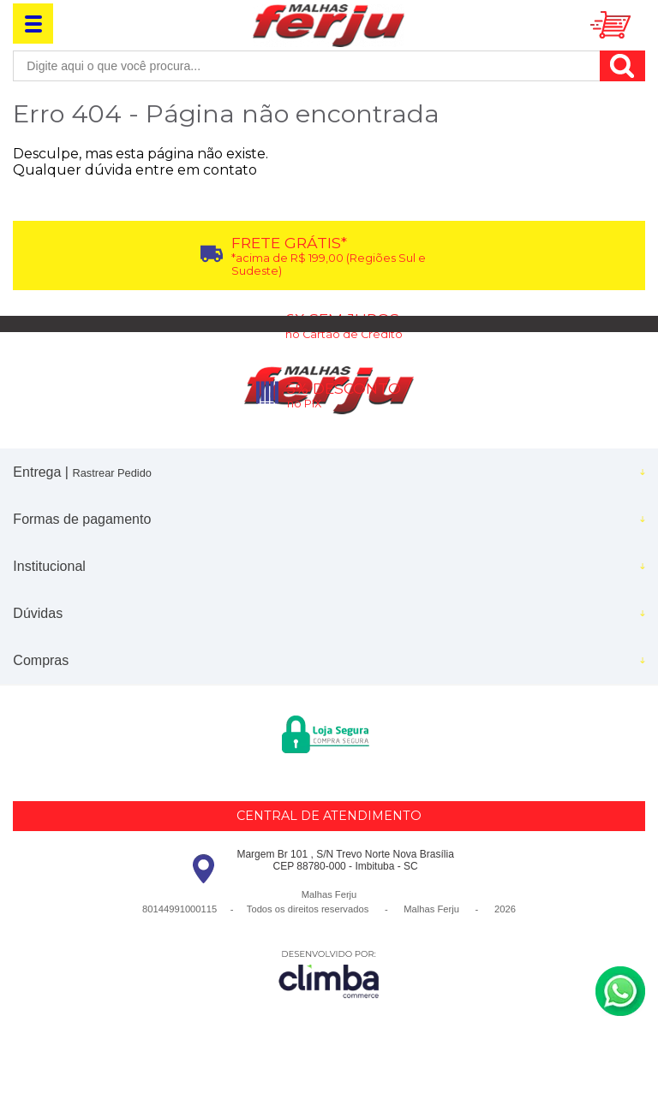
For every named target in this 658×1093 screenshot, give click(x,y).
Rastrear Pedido (111, 472)
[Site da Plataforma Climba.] (329, 973)
